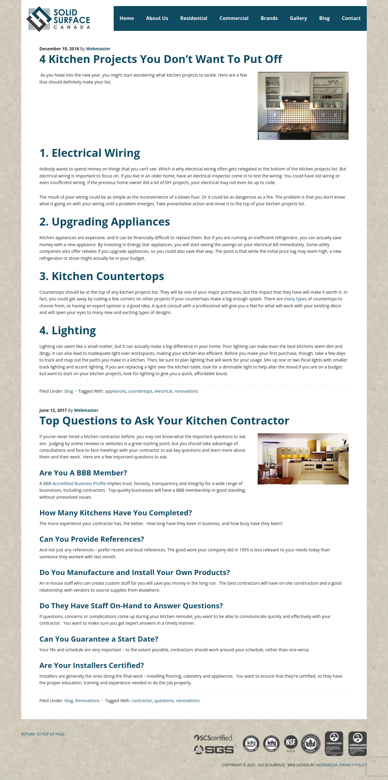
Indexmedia (326, 765)
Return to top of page (43, 734)
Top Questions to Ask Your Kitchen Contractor (164, 420)
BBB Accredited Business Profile (74, 483)
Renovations (87, 700)
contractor (142, 700)
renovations (186, 391)
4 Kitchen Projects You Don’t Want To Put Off (160, 58)
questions (164, 700)
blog (69, 391)
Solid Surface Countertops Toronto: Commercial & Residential (24, 18)
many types (295, 299)
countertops (140, 391)
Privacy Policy (353, 765)
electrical (163, 391)
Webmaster (98, 48)
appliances (115, 391)
